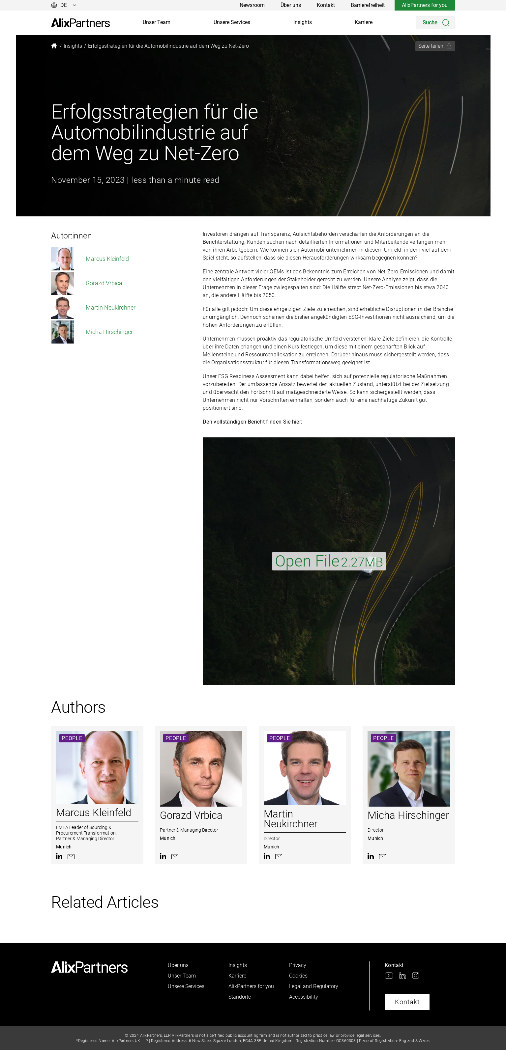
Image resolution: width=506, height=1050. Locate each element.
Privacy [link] (297, 965)
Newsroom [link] (252, 5)
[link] (80, 22)
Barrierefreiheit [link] (368, 5)
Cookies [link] (298, 976)
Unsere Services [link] (232, 22)
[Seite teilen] (435, 46)
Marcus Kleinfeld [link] (90, 258)
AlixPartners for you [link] (425, 5)
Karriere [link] (363, 22)
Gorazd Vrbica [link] (86, 283)
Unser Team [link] (156, 22)
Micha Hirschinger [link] (92, 332)
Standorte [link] (239, 997)
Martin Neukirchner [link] (93, 307)
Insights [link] (302, 22)
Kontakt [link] (326, 5)
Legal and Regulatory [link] (313, 986)
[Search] (435, 22)
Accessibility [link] (303, 997)
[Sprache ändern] (63, 5)
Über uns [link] (291, 5)
